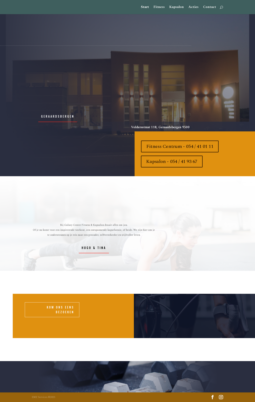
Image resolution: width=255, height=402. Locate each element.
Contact (209, 8)
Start (145, 8)
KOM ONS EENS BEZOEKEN (60, 309)
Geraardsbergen (57, 116)
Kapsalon (176, 8)
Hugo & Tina (94, 248)
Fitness (159, 8)
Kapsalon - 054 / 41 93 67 (171, 161)
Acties (193, 8)
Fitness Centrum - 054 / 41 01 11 (179, 146)
